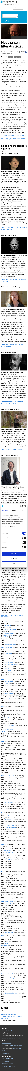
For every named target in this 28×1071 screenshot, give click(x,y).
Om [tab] (23, 510)
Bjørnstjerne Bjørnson (10, 993)
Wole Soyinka (8, 718)
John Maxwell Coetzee (11, 664)
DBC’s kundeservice (7, 1058)
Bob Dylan (7, 625)
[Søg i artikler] (9, 16)
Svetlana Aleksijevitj (10, 629)
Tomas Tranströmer (10, 641)
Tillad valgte (14, 558)
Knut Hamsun (8, 932)
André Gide (7, 850)
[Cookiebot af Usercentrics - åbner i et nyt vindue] (20, 506)
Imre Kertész (8, 668)
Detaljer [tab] (14, 510)
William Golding (9, 725)
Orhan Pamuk (8, 657)
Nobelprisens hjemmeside (9, 1014)
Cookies (4, 1051)
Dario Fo (7, 683)
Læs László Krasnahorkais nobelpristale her (14, 135)
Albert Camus (8, 819)
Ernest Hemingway (10, 827)
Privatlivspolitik (6, 1053)
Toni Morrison (8, 693)
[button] (16, 52)
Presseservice (5, 1061)
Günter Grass (8, 680)
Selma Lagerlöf (8, 974)
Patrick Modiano (9, 633)
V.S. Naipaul (7, 670)
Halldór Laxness (9, 825)
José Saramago (8, 681)
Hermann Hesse (9, 852)
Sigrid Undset (8, 903)
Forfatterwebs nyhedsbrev (15, 1045)
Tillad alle (14, 553)
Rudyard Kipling (9, 978)
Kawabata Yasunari (10, 778)
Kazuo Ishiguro (8, 621)
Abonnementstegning (7, 1063)
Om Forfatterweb (6, 1043)
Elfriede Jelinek (8, 662)
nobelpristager (17, 57)
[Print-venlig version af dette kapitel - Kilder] (2, 1011)
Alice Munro (8, 635)
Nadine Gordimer (9, 699)
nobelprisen (10, 57)
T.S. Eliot (6, 848)
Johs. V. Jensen (8, 859)
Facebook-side (17, 1048)
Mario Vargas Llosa (10, 644)
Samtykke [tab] (5, 510)
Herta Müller (8, 647)
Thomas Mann (8, 901)
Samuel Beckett (9, 776)
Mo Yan (6, 637)
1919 (2, 936)
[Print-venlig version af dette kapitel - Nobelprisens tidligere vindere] (2, 152)
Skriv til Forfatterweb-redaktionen (11, 1038)
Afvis (14, 563)
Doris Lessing (8, 653)
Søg (6, 21)
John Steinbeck (8, 802)
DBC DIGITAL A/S (7, 1030)
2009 (2, 647)
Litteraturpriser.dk (6, 1013)
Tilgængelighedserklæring (9, 1066)
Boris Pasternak (9, 816)
